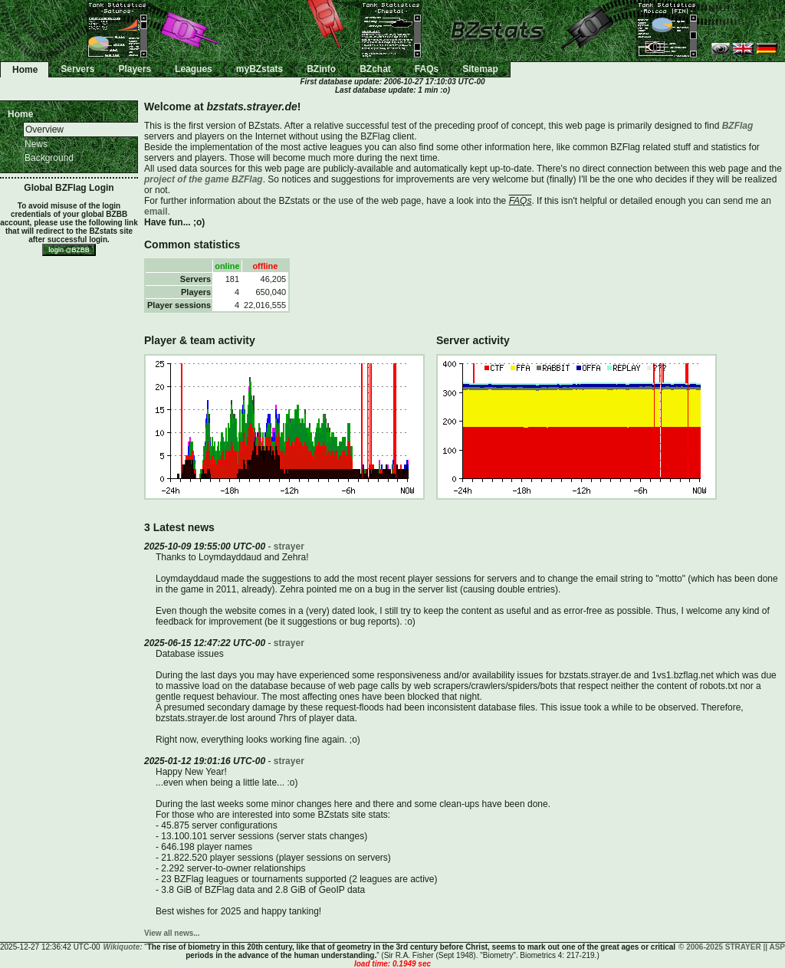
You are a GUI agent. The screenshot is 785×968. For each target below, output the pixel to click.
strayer (289, 546)
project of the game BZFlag (203, 179)
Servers (77, 69)
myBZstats (259, 69)
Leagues (193, 69)
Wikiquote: (123, 947)
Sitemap (480, 69)
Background (49, 158)
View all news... (172, 933)
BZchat (375, 69)
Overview (44, 129)
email (156, 211)
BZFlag (738, 125)
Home (25, 69)
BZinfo (321, 69)
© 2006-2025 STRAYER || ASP (731, 947)
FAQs (426, 69)
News (36, 144)
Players (134, 69)
